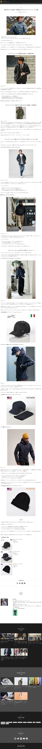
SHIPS (4, 383)
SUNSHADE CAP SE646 (16, 551)
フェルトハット (29, 722)
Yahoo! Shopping (5, 180)
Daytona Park (5, 233)
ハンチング (25, 722)
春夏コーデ (24, 3)
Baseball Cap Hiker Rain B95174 (17, 539)
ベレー (34, 722)
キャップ (7, 723)
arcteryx (4, 467)
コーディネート (3, 722)
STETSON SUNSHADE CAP (16, 394)
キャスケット (2, 723)
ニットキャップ (20, 722)
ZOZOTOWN (5, 121)
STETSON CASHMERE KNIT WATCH (15, 485)
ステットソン (14, 552)
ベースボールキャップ (16, 542)
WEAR (4, 300)
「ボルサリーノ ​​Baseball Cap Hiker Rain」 (15, 312)
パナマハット (14, 722)
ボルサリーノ (14, 540)
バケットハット (38, 722)
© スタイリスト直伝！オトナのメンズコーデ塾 (21, 748)
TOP (21, 3)
